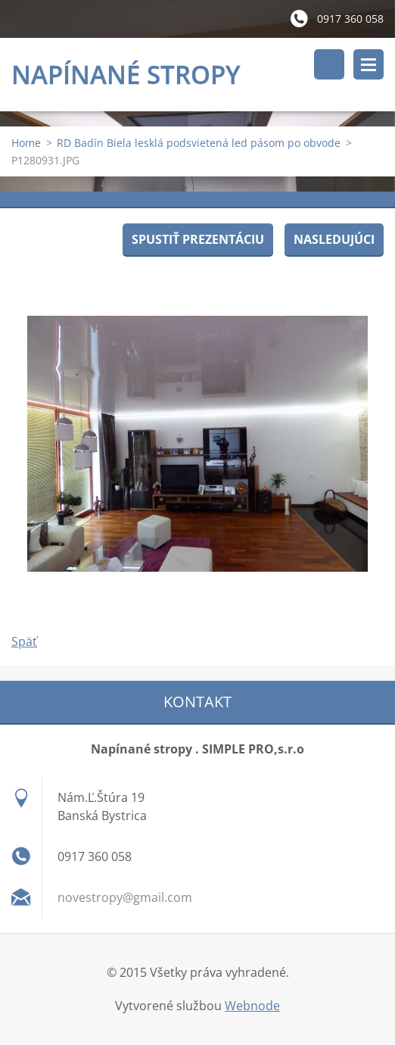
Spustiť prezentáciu (198, 239)
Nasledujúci (334, 239)
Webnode (252, 1005)
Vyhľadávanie (329, 64)
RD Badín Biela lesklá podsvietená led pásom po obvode (199, 143)
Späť (24, 641)
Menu (368, 64)
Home (26, 143)
